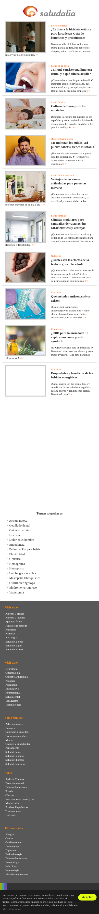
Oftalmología (12, 672)
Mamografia (12, 802)
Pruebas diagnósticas (16, 807)
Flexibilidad (17, 554)
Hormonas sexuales (15, 735)
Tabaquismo (12, 700)
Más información (11, 908)
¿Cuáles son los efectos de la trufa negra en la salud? (70, 262)
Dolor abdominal (14, 783)
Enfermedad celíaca (16, 786)
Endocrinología (13, 854)
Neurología (11, 668)
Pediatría (10, 680)
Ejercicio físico (59, 25)
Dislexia (14, 535)
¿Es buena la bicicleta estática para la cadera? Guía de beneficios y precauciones (71, 33)
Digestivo (10, 850)
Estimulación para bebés (24, 549)
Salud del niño (13, 751)
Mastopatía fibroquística (24, 578)
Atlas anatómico (14, 723)
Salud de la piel (13, 645)
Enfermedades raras (16, 858)
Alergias (9, 834)
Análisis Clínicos (14, 779)
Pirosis (9, 791)
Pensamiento (12, 747)
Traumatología (13, 704)
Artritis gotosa (18, 520)
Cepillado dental (19, 525)
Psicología (56, 328)
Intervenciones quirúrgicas (19, 799)
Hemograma (17, 564)
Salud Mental (12, 696)
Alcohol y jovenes (15, 617)
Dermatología (12, 846)
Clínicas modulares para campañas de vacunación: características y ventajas (68, 224)
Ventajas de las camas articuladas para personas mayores (68, 183)
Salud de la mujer (14, 755)
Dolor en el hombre (21, 539)
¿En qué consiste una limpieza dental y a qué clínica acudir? (71, 72)
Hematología (12, 862)
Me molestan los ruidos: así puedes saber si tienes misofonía (72, 145)
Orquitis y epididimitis (17, 743)
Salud (8, 773)
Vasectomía (16, 592)
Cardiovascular (13, 842)
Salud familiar (58, 102)
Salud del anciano (15, 763)
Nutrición (56, 255)
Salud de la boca (60, 65)
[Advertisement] (49, 455)
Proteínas (10, 633)
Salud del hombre (15, 759)
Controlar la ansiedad (16, 731)
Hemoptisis (16, 568)
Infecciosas (11, 866)
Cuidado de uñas (20, 530)
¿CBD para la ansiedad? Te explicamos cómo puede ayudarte (69, 337)
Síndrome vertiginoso (23, 587)
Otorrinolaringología (62, 138)
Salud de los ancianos (62, 175)
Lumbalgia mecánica (22, 573)
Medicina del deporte (16, 874)
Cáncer (9, 838)
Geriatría (15, 559)
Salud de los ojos (14, 649)
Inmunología (12, 870)
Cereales (10, 727)
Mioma (9, 739)
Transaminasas (13, 811)
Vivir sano (56, 292)
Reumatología (13, 692)
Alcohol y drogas (14, 613)
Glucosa (9, 795)
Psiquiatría (11, 684)
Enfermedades (14, 828)
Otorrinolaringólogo (22, 583)
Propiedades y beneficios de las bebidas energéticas (72, 375)
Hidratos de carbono (16, 625)
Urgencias (10, 814)
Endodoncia (17, 544)
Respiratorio (12, 688)
